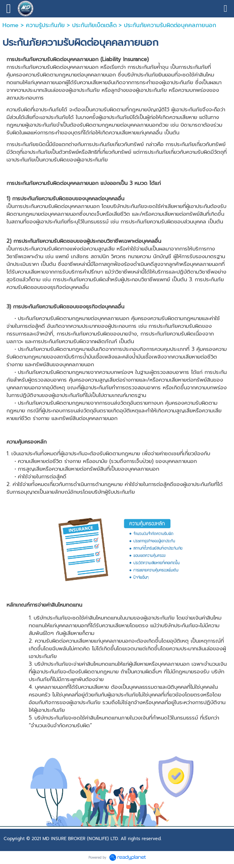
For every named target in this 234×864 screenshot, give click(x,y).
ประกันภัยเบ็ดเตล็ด (94, 25)
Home (10, 25)
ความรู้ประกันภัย (45, 25)
